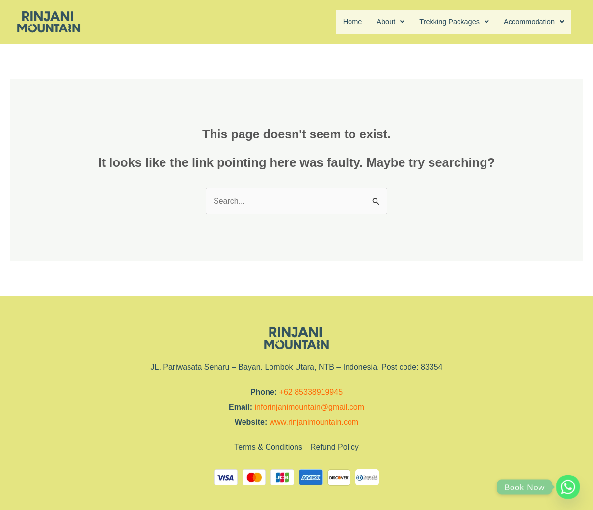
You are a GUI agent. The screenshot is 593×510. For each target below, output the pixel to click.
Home (338, 22)
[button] (378, 22)
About (378, 22)
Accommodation (531, 22)
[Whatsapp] (568, 487)
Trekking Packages (446, 22)
